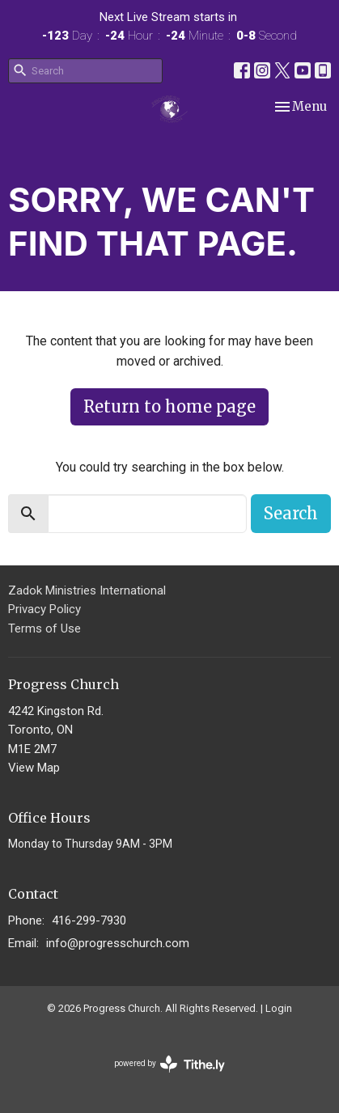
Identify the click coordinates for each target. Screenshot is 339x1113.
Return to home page (169, 406)
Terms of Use (44, 628)
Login (278, 1008)
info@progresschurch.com (117, 943)
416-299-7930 (89, 920)
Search (291, 513)
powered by (169, 1064)
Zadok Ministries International (87, 590)
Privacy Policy (44, 609)
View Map (34, 767)
